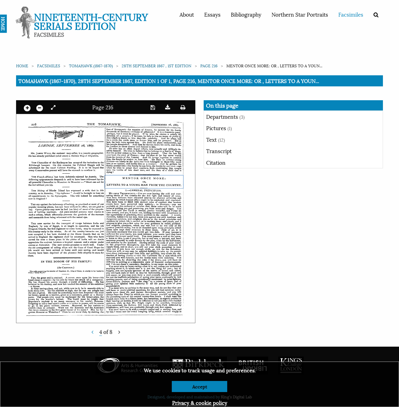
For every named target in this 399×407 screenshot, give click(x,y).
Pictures (219, 127)
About (187, 14)
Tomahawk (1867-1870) (91, 65)
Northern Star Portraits (300, 14)
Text (215, 139)
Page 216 (209, 65)
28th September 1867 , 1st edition (156, 65)
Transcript (219, 150)
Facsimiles (350, 14)
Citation (216, 162)
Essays (212, 14)
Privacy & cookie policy (199, 402)
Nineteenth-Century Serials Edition (91, 21)
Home (22, 65)
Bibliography (246, 14)
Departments (225, 116)
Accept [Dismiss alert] (199, 386)
